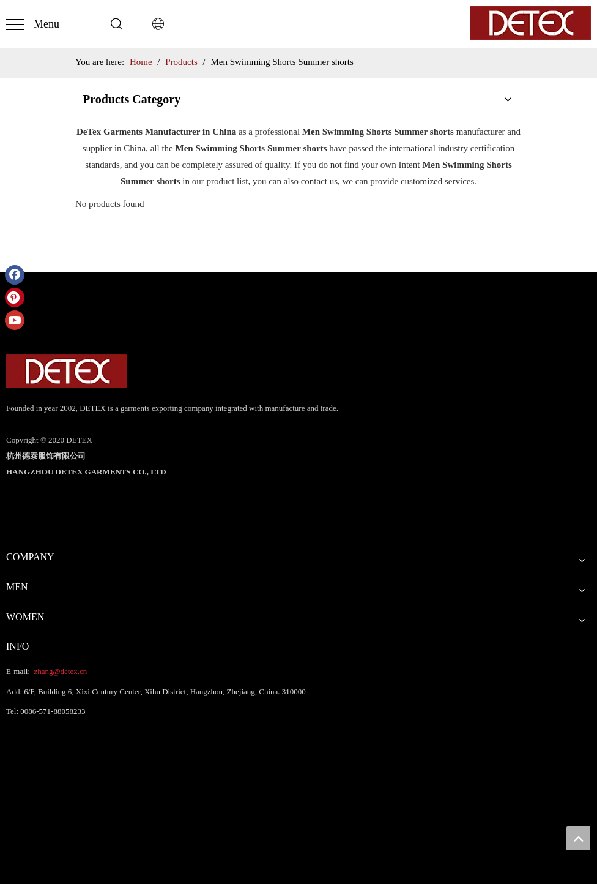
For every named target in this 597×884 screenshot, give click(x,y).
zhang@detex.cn (59, 671)
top (578, 838)
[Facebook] (14, 275)
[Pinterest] (14, 297)
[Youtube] (14, 320)
